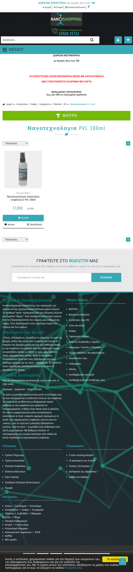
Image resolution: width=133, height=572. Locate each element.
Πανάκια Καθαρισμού (15, 521)
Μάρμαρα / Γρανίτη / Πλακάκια (84, 347)
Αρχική (47, 7)
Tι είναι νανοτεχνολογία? (80, 455)
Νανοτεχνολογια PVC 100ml (83, 104)
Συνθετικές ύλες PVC (78, 320)
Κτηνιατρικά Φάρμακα (15, 528)
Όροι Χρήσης (11, 477)
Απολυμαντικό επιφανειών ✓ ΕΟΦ (21, 532)
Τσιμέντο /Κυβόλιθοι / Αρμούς (83, 342)
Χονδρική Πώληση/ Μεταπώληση (21, 482)
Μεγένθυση (34, 224)
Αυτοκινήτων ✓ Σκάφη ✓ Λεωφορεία (32, 104)
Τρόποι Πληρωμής (13, 455)
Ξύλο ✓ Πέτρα (11, 517)
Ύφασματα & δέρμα (78, 336)
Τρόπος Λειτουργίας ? (79, 466)
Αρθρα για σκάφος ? (78, 477)
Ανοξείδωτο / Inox (77, 358)
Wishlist (9, 224)
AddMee (7, 536)
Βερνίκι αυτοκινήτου (78, 314)
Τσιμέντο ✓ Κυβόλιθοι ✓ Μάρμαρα (22, 513)
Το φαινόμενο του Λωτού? (81, 460)
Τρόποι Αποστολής (14, 460)
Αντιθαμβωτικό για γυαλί (80, 374)
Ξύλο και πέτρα (76, 325)
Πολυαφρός (74, 364)
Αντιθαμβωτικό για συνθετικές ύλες (86, 380)
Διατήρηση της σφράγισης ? (82, 471)
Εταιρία (58, 7)
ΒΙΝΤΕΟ (72, 309)
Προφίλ (8, 488)
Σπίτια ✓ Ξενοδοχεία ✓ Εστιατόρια (22, 506)
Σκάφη (71, 331)
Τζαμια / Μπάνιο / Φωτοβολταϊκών (85, 353)
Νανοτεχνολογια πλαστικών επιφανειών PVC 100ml (23, 198)
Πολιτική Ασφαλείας (14, 466)
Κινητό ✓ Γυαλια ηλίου (16, 525)
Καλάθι (23, 218)
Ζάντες (71, 369)
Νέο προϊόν (10, 539)
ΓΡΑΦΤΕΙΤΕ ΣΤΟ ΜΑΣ (67, 261)
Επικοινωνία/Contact (75, 7)
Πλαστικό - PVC (59, 104)
